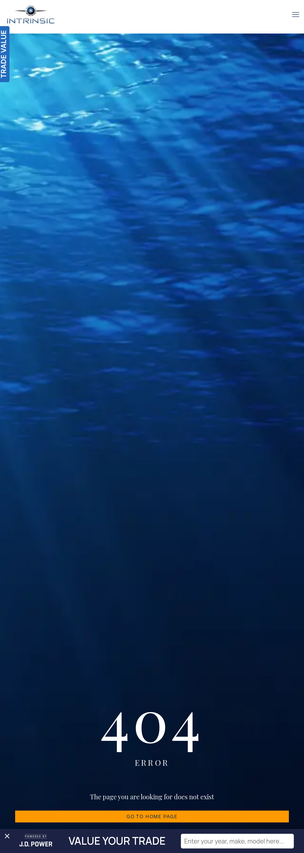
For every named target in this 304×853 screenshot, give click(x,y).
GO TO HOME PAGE (152, 816)
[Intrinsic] (31, 17)
